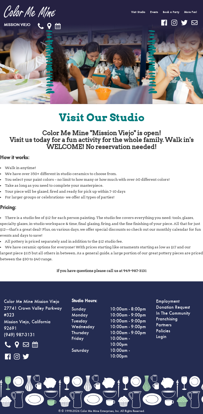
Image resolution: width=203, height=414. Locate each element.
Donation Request (173, 307)
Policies (163, 331)
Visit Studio (138, 12)
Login (161, 336)
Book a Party (171, 12)
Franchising (167, 319)
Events (154, 12)
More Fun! (190, 12)
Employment (167, 301)
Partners (163, 325)
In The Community (173, 313)
